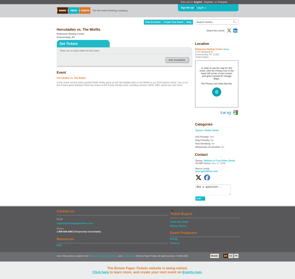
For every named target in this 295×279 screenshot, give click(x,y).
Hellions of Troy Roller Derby (219, 160)
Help (188, 22)
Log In (200, 7)
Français (222, 2)
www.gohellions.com (206, 171)
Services (174, 245)
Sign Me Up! (187, 7)
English (198, 2)
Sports (199, 130)
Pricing (174, 240)
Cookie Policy (129, 258)
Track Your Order (179, 223)
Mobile (214, 257)
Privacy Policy (110, 258)
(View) (226, 49)
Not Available (177, 60)
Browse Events (178, 227)
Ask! (198, 200)
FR (236, 257)
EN (225, 257)
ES (230, 257)
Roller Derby (212, 130)
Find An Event (152, 22)
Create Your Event (173, 22)
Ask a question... (215, 190)
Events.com (192, 272)
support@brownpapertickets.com (75, 225)
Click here (101, 272)
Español (208, 2)
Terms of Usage (96, 258)
